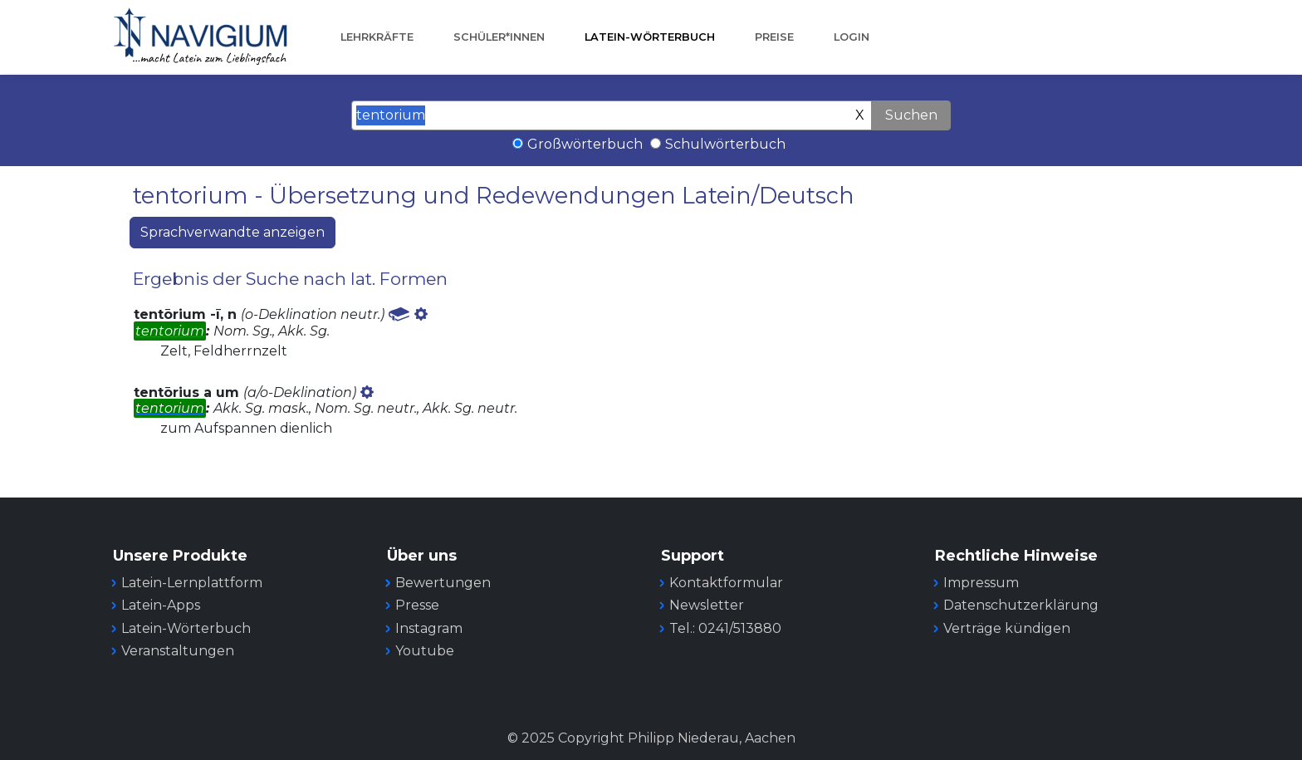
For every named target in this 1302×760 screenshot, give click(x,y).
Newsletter (706, 605)
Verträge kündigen (1006, 628)
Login (851, 37)
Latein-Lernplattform (191, 583)
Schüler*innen (499, 37)
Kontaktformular (726, 583)
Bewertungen (443, 583)
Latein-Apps (160, 605)
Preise (774, 37)
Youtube (424, 651)
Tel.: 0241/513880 (725, 628)
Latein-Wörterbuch (650, 37)
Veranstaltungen (177, 651)
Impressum (981, 583)
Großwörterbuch (585, 144)
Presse (417, 605)
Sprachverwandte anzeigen (232, 232)
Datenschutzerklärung (1021, 605)
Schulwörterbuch (725, 144)
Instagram (429, 628)
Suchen (911, 115)
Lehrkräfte (377, 37)
